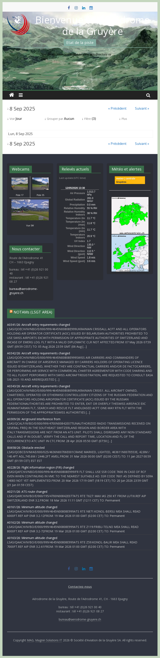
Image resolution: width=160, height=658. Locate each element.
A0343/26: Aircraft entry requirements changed (38, 386)
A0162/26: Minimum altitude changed (32, 522)
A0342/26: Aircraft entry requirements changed (38, 353)
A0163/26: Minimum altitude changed (32, 538)
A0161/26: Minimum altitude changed (32, 507)
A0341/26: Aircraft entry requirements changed (38, 325)
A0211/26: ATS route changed (27, 492)
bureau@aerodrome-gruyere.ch (80, 619)
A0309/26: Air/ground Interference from (33, 419)
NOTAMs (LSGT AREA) (33, 312)
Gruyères (121, 182)
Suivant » (142, 108)
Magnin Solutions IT (48, 640)
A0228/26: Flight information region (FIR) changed (40, 467)
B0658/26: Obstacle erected (26, 448)
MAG (30, 640)
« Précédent (117, 108)
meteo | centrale (125, 178)
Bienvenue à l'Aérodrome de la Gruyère (92, 25)
